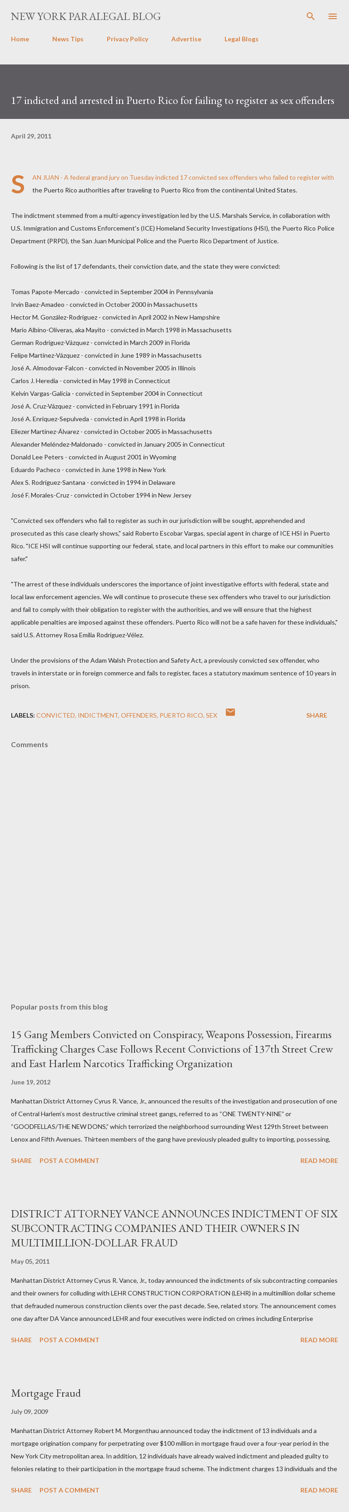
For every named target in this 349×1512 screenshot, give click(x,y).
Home (20, 39)
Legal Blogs (241, 39)
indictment (98, 715)
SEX (211, 715)
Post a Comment (70, 1160)
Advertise (186, 39)
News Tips (68, 39)
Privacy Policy (127, 39)
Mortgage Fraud (46, 1393)
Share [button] (316, 715)
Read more (319, 1160)
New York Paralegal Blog (86, 16)
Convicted (55, 715)
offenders (139, 715)
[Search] (310, 16)
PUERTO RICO (181, 715)
